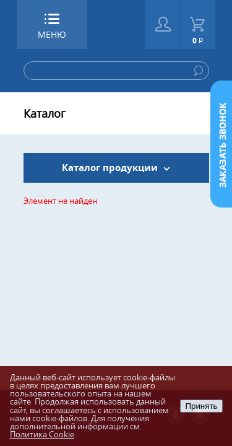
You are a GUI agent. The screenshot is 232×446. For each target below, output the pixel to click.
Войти (163, 24)
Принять (201, 406)
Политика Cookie (42, 434)
